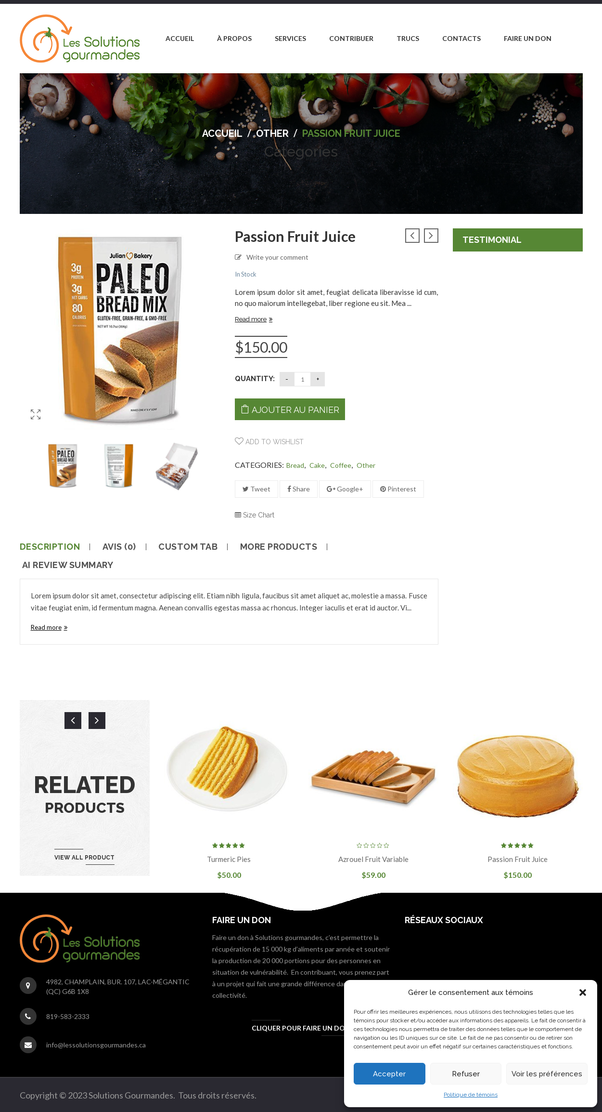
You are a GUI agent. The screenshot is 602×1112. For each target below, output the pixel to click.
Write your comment (277, 257)
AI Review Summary (68, 565)
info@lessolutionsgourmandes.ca (96, 1045)
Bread (295, 465)
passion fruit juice (517, 859)
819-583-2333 (68, 1016)
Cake (317, 465)
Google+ (345, 489)
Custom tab (188, 546)
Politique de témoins (471, 1094)
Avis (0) (119, 546)
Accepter (389, 1074)
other (272, 133)
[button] (583, 992)
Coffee (340, 465)
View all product (84, 857)
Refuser (466, 1074)
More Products (279, 546)
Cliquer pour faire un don (301, 1028)
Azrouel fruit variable (373, 859)
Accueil (222, 133)
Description (50, 546)
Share (298, 489)
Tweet (256, 489)
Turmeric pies (229, 859)
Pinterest (398, 489)
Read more (251, 319)
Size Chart (254, 515)
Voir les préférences (547, 1074)
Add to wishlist (273, 442)
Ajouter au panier (295, 410)
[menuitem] (179, 38)
